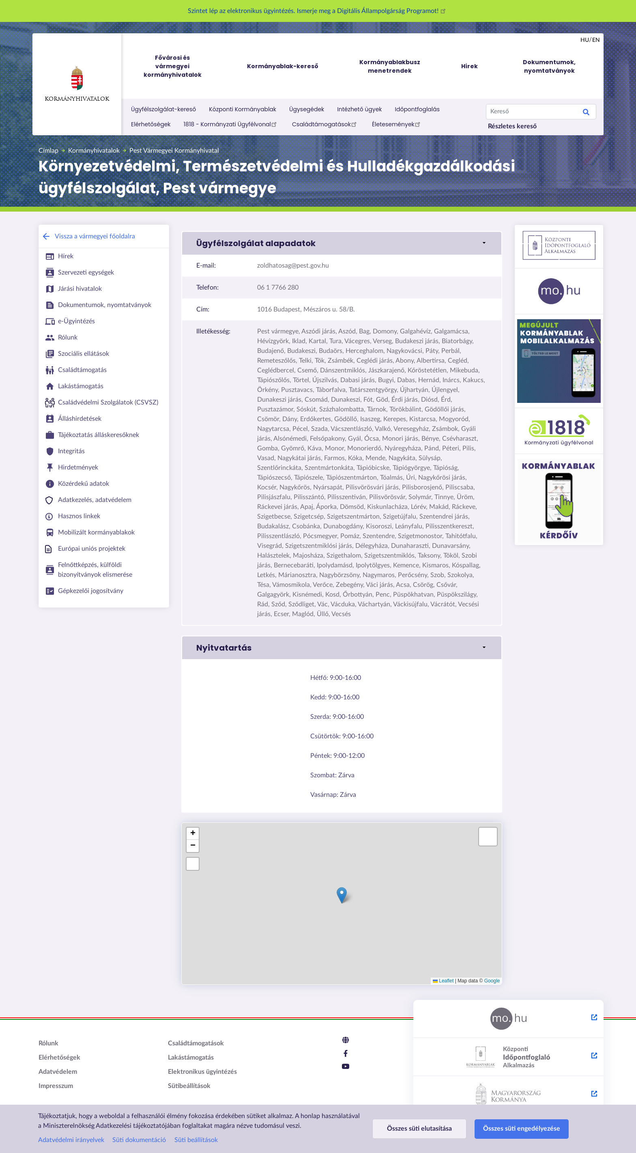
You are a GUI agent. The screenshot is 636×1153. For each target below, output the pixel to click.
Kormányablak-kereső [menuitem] (282, 66)
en (596, 40)
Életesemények (397, 123)
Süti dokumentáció (139, 1140)
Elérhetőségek (151, 124)
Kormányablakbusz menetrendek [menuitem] (389, 66)
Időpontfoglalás (417, 109)
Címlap (48, 150)
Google (492, 981)
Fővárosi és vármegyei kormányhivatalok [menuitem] (180, 66)
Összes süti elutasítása (419, 1128)
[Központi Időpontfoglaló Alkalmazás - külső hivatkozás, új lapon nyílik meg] (508, 1057)
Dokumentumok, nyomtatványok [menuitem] (549, 66)
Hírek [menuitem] (469, 66)
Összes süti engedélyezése (521, 1128)
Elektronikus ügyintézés (202, 1072)
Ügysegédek (306, 109)
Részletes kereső (512, 126)
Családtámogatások (325, 123)
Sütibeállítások (189, 1086)
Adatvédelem (58, 1072)
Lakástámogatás (191, 1057)
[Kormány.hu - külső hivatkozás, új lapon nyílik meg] (508, 1095)
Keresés (586, 113)
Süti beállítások (196, 1140)
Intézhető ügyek (359, 109)
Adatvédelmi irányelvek (71, 1140)
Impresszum (56, 1086)
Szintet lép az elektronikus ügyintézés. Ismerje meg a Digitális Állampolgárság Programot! (318, 11)
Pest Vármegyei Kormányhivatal (174, 150)
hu (584, 40)
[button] (341, 243)
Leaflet (443, 981)
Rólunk (48, 1043)
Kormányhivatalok (77, 84)
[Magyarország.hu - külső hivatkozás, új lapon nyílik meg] (508, 1019)
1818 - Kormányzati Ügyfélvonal (231, 123)
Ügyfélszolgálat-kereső (163, 109)
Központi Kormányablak (242, 109)
